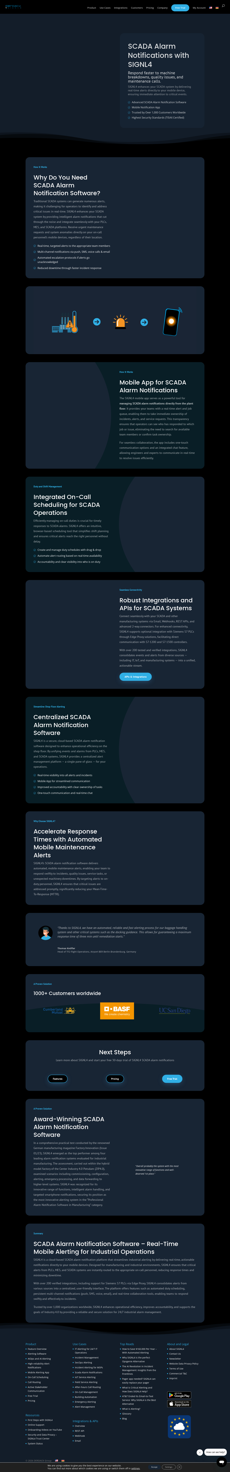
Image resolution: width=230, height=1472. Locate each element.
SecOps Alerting (83, 1362)
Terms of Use (176, 1368)
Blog (124, 1418)
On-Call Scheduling (38, 1377)
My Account (199, 8)
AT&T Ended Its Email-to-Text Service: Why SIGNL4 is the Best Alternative (139, 1400)
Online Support (36, 1424)
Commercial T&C (178, 1373)
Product (91, 8)
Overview (80, 1425)
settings (130, 1468)
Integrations (120, 8)
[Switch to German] (217, 10)
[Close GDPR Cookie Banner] (184, 1467)
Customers (137, 8)
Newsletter (175, 1358)
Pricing (150, 8)
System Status (35, 1443)
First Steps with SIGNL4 (40, 1420)
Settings (170, 1466)
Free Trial (180, 8)
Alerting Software (37, 1353)
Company (162, 8)
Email (78, 1440)
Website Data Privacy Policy (183, 1363)
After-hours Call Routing (88, 1387)
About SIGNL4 (176, 1348)
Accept (151, 1466)
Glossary (126, 1413)
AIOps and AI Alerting (39, 1358)
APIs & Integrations (136, 676)
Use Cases (105, 8)
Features (57, 1078)
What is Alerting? (131, 1408)
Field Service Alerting (86, 1382)
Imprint (173, 1378)
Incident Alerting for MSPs (89, 1367)
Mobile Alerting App (38, 1372)
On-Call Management (86, 1392)
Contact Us (175, 1353)
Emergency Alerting (85, 1401)
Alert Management (85, 1406)
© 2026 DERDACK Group (39, 1460)
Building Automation (86, 1397)
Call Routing (34, 1382)
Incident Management (87, 1357)
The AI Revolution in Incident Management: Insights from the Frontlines (139, 1370)
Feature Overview (37, 1348)
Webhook (80, 1435)
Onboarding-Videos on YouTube (45, 1429)
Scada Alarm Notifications (88, 1372)
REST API (79, 1430)
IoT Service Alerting (85, 1377)
